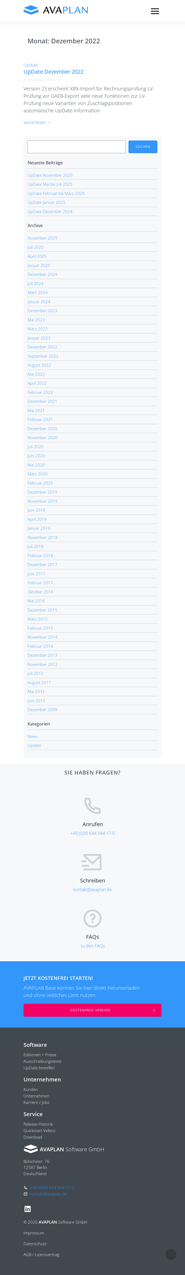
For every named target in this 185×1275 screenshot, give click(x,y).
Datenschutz (35, 1243)
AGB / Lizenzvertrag (41, 1254)
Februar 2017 (40, 582)
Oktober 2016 (40, 591)
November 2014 (43, 637)
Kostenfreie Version (90, 1010)
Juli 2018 (36, 546)
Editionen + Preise (40, 1054)
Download (33, 1137)
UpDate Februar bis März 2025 (56, 193)
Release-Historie (38, 1124)
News (33, 736)
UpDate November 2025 (50, 175)
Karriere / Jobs (36, 1102)
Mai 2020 (36, 465)
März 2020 (38, 473)
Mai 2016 (36, 600)
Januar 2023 (39, 338)
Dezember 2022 (42, 346)
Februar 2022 (40, 392)
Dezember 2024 (42, 274)
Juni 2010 (36, 700)
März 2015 (38, 619)
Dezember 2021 (42, 401)
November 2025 (43, 238)
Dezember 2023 (42, 310)
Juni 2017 (36, 573)
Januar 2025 (39, 265)
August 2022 (39, 365)
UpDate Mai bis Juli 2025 (50, 184)
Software (35, 1044)
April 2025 (37, 256)
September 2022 (43, 356)
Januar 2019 (39, 528)
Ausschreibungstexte (42, 1061)
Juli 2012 (36, 673)
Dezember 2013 (42, 655)
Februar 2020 (40, 483)
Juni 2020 (36, 455)
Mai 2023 (36, 319)
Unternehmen (42, 1079)
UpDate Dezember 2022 (54, 71)
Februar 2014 (40, 646)
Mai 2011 (36, 691)
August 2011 (39, 682)
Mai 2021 (36, 410)
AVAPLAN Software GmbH (56, 10)
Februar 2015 (40, 628)
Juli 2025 (36, 247)
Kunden (31, 1089)
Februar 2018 (40, 555)
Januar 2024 (39, 301)
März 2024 (38, 292)
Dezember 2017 (42, 564)
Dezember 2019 (42, 492)
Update (31, 65)
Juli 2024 (36, 283)
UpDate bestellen (39, 1067)
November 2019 (43, 501)
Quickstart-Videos (39, 1130)
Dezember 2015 (42, 610)
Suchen (143, 146)
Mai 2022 (36, 374)
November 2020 (43, 437)
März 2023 (38, 328)
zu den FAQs (93, 946)
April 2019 (37, 519)
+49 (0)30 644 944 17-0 (92, 833)
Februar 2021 (40, 419)
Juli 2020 (36, 446)
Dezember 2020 (42, 428)
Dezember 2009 (42, 709)
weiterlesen (37, 122)
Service (33, 1114)
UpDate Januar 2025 (46, 202)
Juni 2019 (36, 510)
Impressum (34, 1232)
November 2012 (43, 664)
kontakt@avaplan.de (92, 889)
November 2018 (43, 537)
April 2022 (37, 383)
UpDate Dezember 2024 (50, 211)
